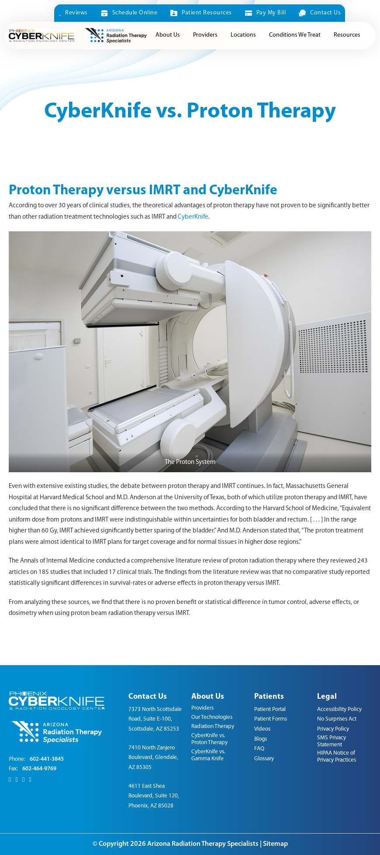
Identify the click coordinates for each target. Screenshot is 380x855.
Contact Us (320, 13)
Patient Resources (200, 13)
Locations (243, 35)
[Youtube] (30, 780)
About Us (167, 35)
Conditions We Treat (295, 35)
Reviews (73, 13)
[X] (16, 780)
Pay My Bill (265, 13)
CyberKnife (193, 217)
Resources (347, 35)
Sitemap (275, 844)
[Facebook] (10, 780)
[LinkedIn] (23, 780)
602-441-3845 (47, 759)
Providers (205, 35)
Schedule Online (129, 13)
